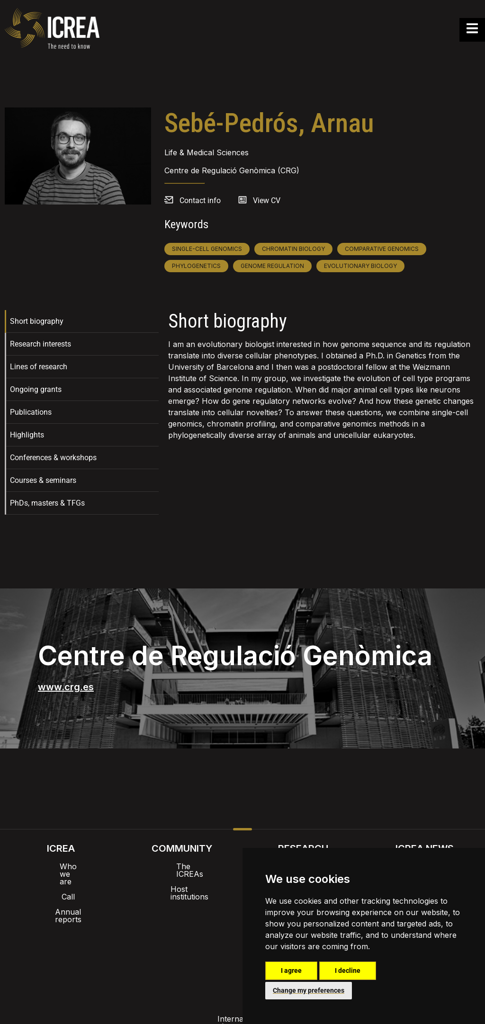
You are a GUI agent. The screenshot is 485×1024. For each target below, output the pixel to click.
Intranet (158, 926)
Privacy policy (195, 950)
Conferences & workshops (53, 457)
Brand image (210, 926)
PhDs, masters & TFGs (47, 503)
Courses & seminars (43, 480)
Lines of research (38, 366)
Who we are (61, 866)
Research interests (40, 343)
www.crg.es (66, 687)
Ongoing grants (36, 389)
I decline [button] (347, 970)
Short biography (36, 321)
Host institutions (182, 881)
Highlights (27, 434)
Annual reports (60, 896)
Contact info (200, 200)
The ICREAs (182, 866)
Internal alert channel (116, 950)
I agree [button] (291, 970)
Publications (31, 412)
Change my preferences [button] (308, 990)
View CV (266, 200)
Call (60, 881)
